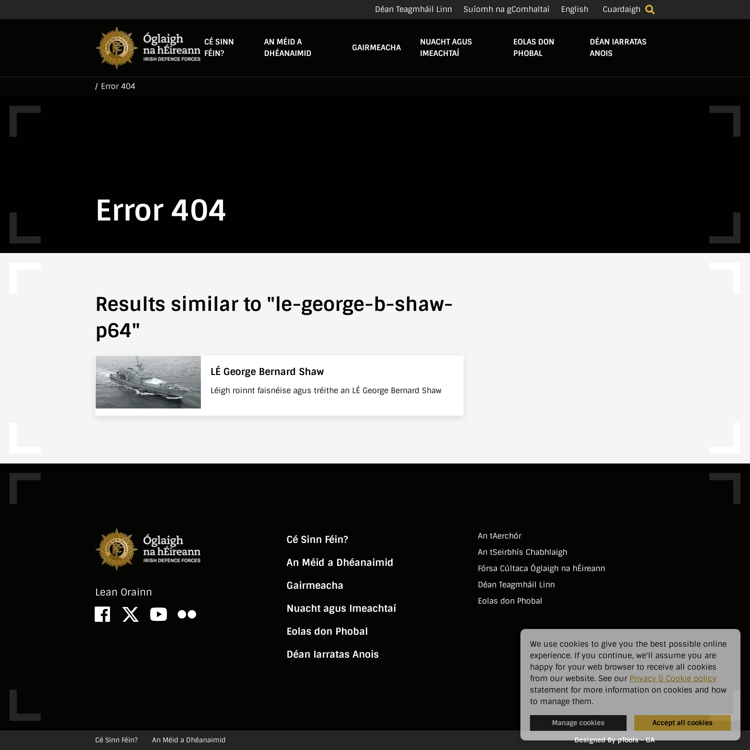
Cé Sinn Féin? (219, 47)
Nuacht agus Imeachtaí (446, 47)
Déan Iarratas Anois (618, 47)
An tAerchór (499, 536)
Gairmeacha (376, 48)
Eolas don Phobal (533, 47)
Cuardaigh (621, 9)
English (574, 9)
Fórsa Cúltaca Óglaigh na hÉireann (541, 568)
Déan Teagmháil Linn (413, 9)
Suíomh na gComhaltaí (506, 9)
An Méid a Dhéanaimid (287, 47)
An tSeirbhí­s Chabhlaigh (522, 552)
